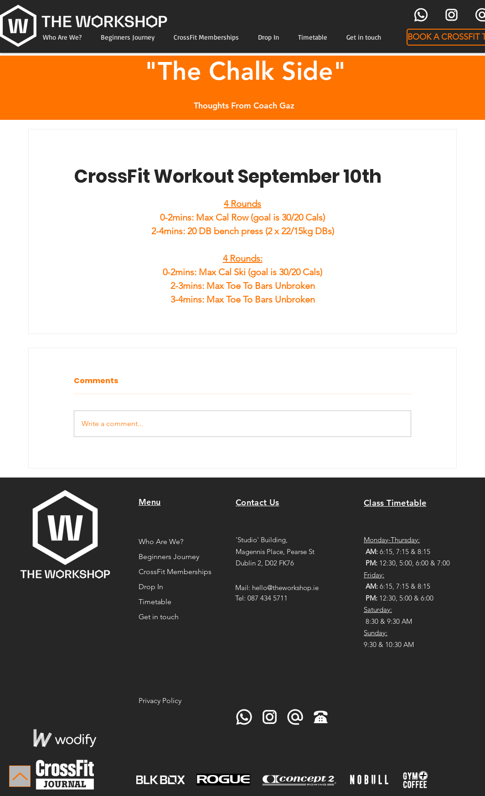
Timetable (155, 601)
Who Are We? (161, 541)
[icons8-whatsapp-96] (421, 15)
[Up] (20, 776)
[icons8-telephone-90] (320, 717)
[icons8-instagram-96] (451, 15)
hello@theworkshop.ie (285, 587)
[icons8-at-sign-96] (295, 717)
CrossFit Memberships (174, 571)
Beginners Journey (169, 556)
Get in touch (159, 616)
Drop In (151, 586)
